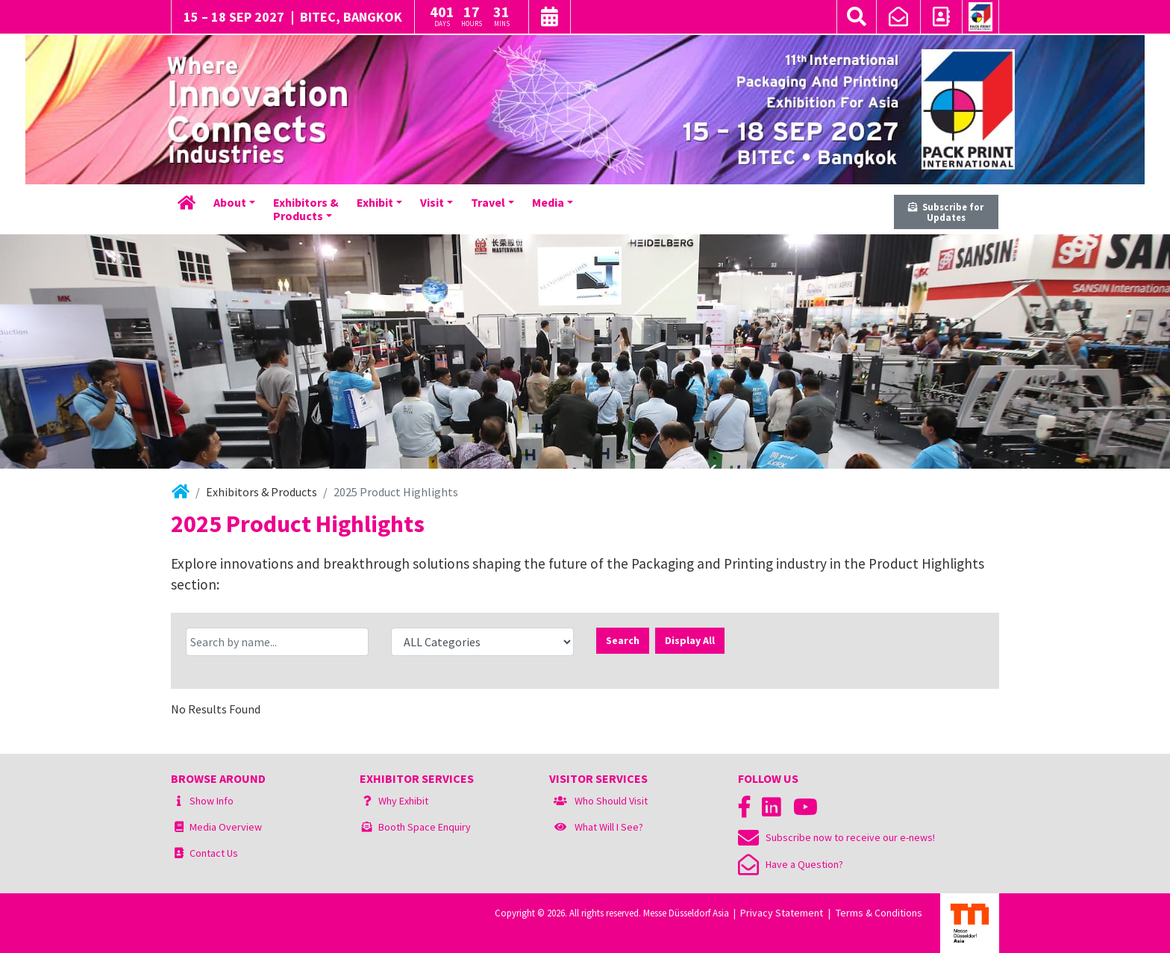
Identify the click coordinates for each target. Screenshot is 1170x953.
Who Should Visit (611, 800)
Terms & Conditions (879, 912)
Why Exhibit (403, 800)
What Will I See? (609, 827)
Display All (690, 640)
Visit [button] (432, 202)
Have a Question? (790, 864)
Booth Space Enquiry (424, 827)
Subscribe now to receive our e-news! (836, 837)
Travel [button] (488, 202)
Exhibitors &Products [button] (306, 209)
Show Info (212, 800)
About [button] (229, 202)
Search (622, 640)
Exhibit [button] (375, 202)
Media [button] (548, 202)
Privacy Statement (781, 912)
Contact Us (214, 853)
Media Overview (226, 827)
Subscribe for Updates (945, 212)
